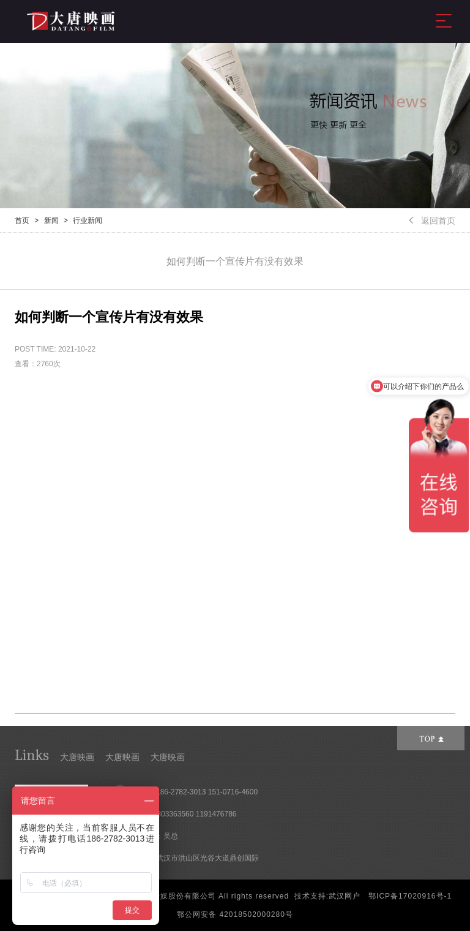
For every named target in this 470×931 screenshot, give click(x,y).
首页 (22, 220)
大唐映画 (77, 757)
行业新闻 (87, 220)
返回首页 (432, 220)
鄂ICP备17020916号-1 (410, 896)
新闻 (51, 220)
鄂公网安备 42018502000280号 (235, 914)
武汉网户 (344, 896)
